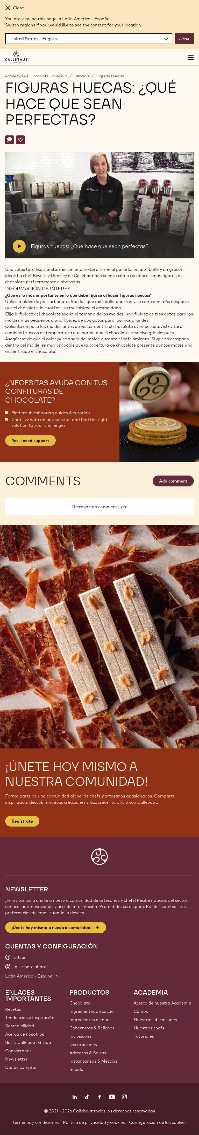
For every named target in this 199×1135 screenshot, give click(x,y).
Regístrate (22, 821)
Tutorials (81, 76)
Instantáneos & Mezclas (93, 1061)
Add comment (173, 481)
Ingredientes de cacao (91, 1011)
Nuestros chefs (149, 1027)
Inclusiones (80, 1036)
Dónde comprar (21, 1067)
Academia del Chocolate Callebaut (36, 76)
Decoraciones (83, 1044)
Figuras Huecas (110, 76)
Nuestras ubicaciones (155, 1019)
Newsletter (16, 1059)
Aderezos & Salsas (87, 1052)
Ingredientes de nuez (90, 1019)
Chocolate (79, 1003)
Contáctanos (18, 1050)
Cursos (141, 1011)
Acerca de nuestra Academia (162, 1003)
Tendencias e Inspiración (29, 1017)
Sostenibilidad (19, 1025)
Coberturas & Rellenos (92, 1027)
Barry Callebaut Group (28, 1042)
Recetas (13, 1009)
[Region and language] (88, 38)
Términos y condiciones (35, 1122)
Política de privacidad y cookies (94, 1122)
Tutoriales (144, 1036)
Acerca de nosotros (24, 1034)
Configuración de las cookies (158, 1122)
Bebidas (77, 1069)
